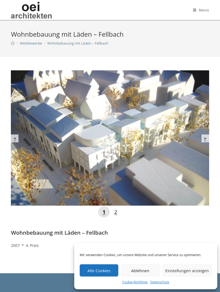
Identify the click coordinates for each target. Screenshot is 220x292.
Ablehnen (140, 270)
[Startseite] (12, 43)
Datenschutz (159, 282)
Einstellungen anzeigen (187, 270)
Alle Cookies (99, 270)
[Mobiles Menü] (201, 10)
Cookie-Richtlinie (135, 282)
